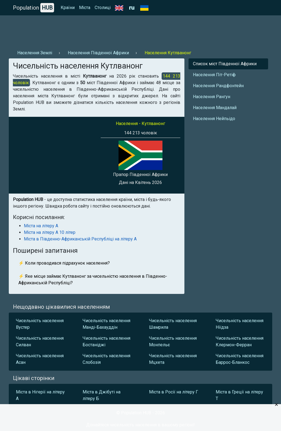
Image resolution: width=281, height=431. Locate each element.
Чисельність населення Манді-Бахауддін (106, 324)
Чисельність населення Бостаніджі (106, 341)
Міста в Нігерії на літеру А (40, 395)
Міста (84, 7)
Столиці (103, 7)
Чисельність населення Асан (40, 359)
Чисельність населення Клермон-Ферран (239, 341)
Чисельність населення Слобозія (106, 359)
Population (33, 7)
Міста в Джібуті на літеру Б (101, 395)
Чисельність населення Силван (40, 341)
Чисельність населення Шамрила (173, 324)
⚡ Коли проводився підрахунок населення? (64, 263)
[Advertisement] (109, 30)
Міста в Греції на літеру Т (239, 395)
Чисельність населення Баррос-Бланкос (239, 359)
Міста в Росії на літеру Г (173, 392)
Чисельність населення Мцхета (173, 359)
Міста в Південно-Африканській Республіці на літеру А (80, 239)
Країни (68, 7)
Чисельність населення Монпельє (173, 341)
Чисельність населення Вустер (40, 324)
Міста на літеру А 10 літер (49, 232)
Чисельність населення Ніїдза (239, 324)
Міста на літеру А (41, 225)
